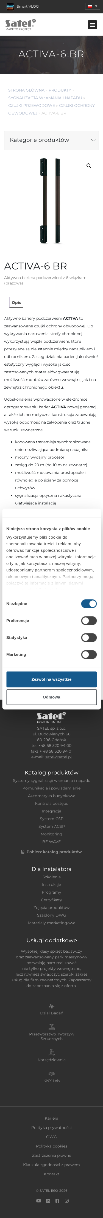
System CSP (51, 818)
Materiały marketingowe (51, 922)
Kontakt (51, 1174)
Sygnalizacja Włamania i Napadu (45, 97)
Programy (51, 892)
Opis (16, 302)
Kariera (51, 1118)
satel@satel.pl (58, 757)
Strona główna (26, 90)
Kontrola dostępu (51, 803)
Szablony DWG (51, 915)
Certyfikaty (51, 899)
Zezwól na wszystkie (52, 679)
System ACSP (51, 826)
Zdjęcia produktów (51, 907)
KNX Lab (51, 1080)
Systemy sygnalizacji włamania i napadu (51, 780)
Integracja (51, 811)
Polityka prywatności (51, 1127)
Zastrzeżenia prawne (51, 1155)
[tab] (16, 302)
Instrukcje (51, 884)
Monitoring (51, 834)
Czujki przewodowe (31, 105)
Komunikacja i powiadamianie (51, 788)
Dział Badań (51, 1013)
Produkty (60, 90)
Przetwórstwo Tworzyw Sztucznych (51, 1036)
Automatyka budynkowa (51, 795)
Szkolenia (52, 876)
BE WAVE (51, 841)
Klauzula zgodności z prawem (51, 1164)
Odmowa (51, 697)
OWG (51, 1136)
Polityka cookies (51, 1146)
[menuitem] (92, 6)
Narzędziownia (52, 1059)
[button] (92, 25)
